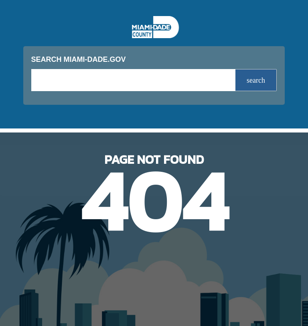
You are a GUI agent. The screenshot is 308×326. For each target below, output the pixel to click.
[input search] (133, 80)
